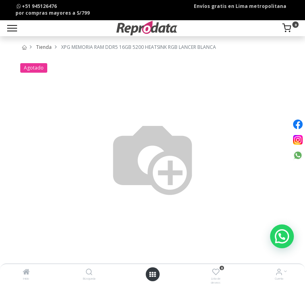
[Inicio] (26, 272)
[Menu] (12, 28)
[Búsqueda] (89, 272)
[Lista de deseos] (216, 272)
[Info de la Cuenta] (279, 272)
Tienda (44, 47)
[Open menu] (152, 274)
